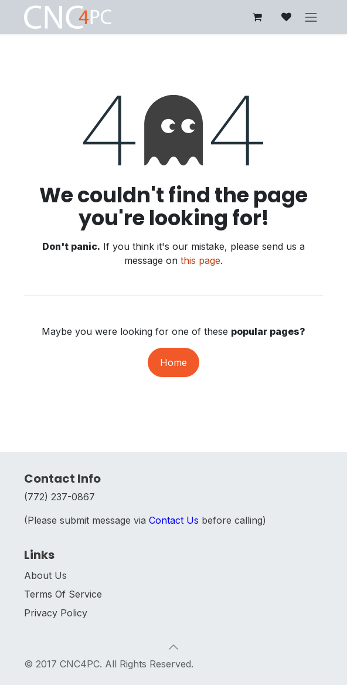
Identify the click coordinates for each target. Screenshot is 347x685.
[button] (173, 647)
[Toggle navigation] (311, 17)
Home (173, 362)
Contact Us (174, 520)
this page (200, 260)
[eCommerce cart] (257, 17)
